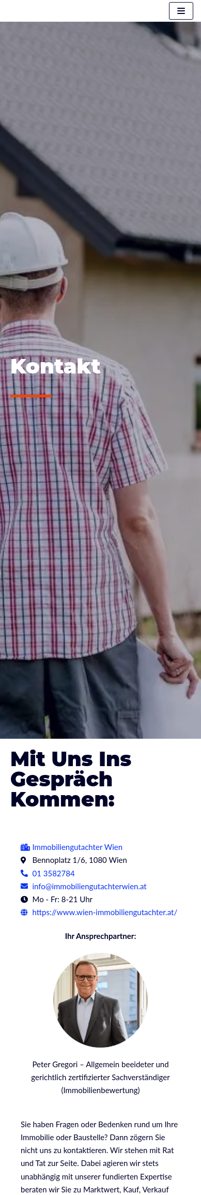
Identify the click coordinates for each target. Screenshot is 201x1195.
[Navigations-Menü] (181, 11)
